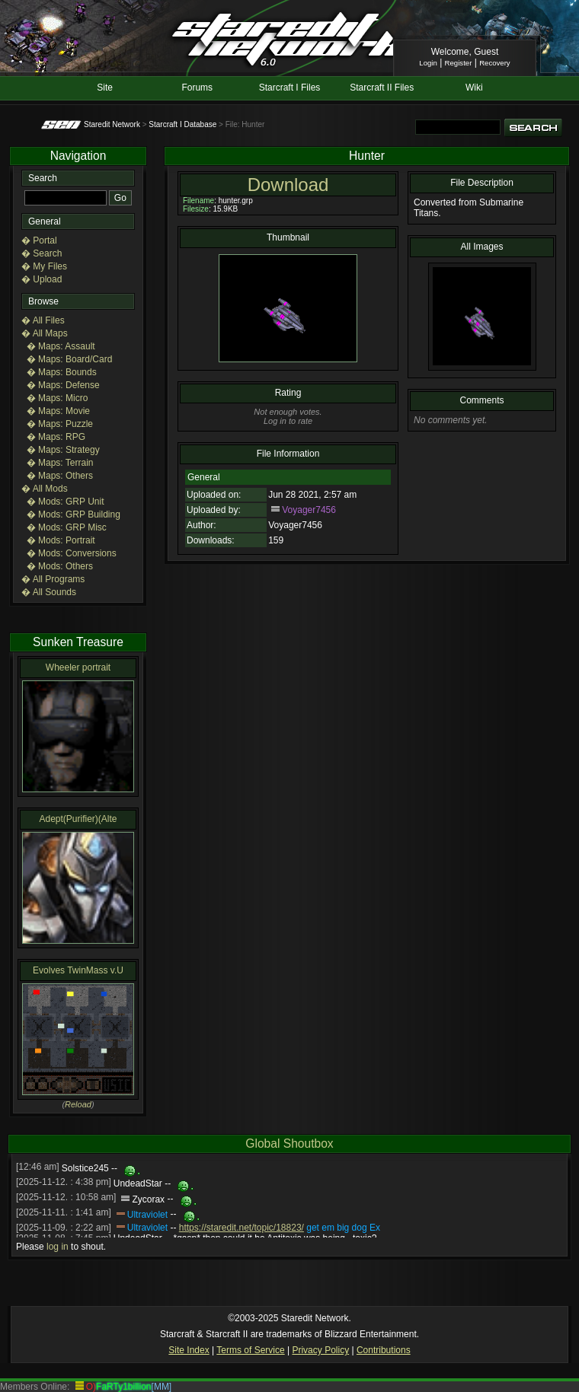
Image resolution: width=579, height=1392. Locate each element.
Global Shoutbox (289, 1143)
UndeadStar (138, 1184)
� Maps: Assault (61, 346)
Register (458, 63)
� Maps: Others (60, 475)
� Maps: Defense (63, 385)
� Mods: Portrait (61, 540)
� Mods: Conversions (72, 553)
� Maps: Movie (58, 411)
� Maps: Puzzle (60, 424)
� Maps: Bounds (62, 372)
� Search (41, 253)
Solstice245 (85, 1169)
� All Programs (53, 579)
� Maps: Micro (57, 398)
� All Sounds (48, 592)
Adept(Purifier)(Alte (78, 819)
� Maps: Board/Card (70, 359)
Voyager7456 (309, 510)
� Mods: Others (60, 566)
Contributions (384, 1350)
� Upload (41, 279)
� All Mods (44, 488)
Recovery (494, 63)
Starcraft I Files (290, 87)
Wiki (474, 87)
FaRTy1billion (123, 1386)
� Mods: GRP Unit (65, 501)
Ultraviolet (147, 1214)
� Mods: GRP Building (73, 514)
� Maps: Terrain (60, 462)
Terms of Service (250, 1350)
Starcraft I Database (182, 124)
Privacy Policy (320, 1350)
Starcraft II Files (382, 87)
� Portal (39, 240)
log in (57, 1246)
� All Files (43, 320)
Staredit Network (112, 124)
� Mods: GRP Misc (67, 527)
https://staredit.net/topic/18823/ (241, 1227)
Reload (78, 1104)
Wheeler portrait (78, 667)
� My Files (44, 266)
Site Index (188, 1350)
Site (105, 87)
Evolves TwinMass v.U (78, 970)
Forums (197, 87)
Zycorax (148, 1199)
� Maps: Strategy (63, 449)
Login (428, 63)
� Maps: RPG (56, 437)
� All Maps (44, 333)
